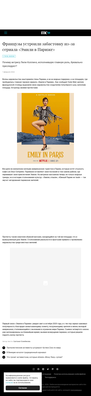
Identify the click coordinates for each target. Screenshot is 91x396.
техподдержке (76, 390)
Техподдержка (50, 377)
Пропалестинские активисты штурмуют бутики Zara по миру (34, 348)
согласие (9, 382)
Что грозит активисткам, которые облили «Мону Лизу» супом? (35, 357)
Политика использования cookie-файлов (70, 374)
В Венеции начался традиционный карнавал (26, 352)
